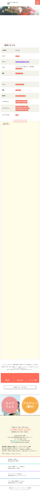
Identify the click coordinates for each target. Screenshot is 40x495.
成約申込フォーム (12, 487)
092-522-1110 (15, 440)
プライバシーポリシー (21, 487)
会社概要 (29, 487)
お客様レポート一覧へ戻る (20, 387)
